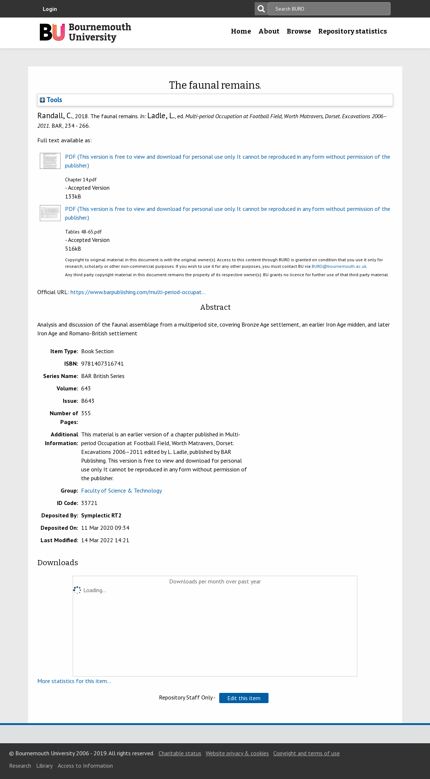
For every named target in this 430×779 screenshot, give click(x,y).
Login (50, 8)
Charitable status (180, 753)
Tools (51, 99)
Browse (299, 31)
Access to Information (85, 765)
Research (20, 765)
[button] (244, 698)
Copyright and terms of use (306, 753)
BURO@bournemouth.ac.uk (339, 266)
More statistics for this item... (74, 680)
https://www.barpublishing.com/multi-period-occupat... (138, 292)
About (268, 31)
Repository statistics (352, 31)
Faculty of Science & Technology (121, 490)
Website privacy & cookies (237, 753)
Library (44, 765)
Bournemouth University (85, 33)
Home (241, 31)
